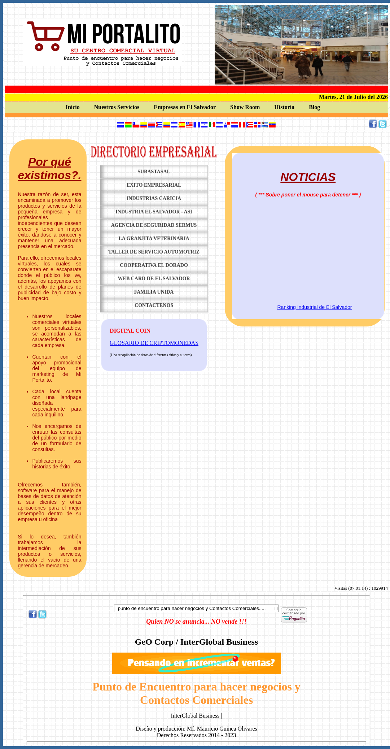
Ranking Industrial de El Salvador (314, 309)
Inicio (73, 107)
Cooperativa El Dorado (154, 265)
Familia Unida (154, 292)
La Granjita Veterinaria (153, 238)
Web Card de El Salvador (154, 278)
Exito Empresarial (154, 185)
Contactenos (154, 305)
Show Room (245, 107)
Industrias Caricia (154, 198)
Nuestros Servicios (116, 107)
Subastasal (153, 171)
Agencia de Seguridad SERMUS (154, 225)
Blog (314, 107)
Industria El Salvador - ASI (153, 212)
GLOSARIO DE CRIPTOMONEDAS (154, 343)
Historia (284, 107)
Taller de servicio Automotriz (154, 252)
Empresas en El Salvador (185, 107)
